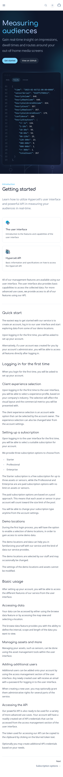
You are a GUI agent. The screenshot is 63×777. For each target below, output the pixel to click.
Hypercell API (13, 258)
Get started (9, 60)
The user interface (16, 229)
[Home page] (11, 5)
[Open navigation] (4, 5)
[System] (52, 5)
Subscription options (48, 765)
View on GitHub (29, 60)
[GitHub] (59, 5)
